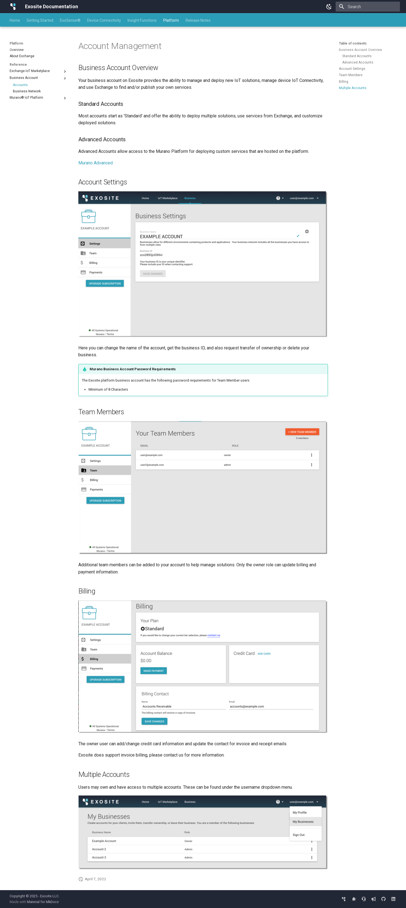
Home (15, 20)
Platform (171, 20)
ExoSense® (70, 20)
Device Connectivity (104, 20)
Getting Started (40, 20)
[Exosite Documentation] (12, 6)
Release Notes (198, 20)
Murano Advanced (95, 162)
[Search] (368, 7)
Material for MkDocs (43, 902)
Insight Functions (142, 20)
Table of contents (353, 43)
